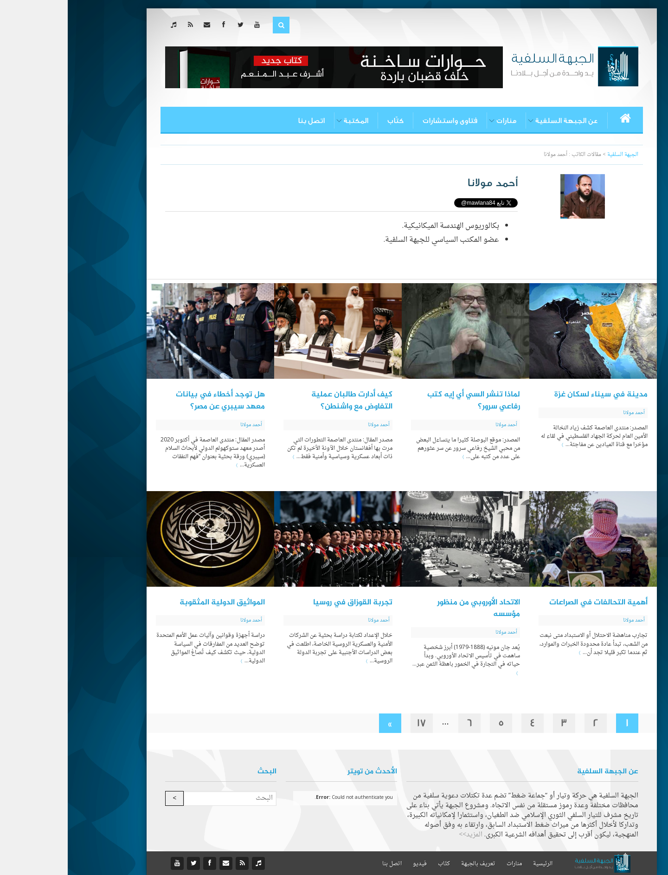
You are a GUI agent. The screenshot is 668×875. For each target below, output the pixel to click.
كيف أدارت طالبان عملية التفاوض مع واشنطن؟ (284, 400)
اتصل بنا (243, 121)
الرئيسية (475, 864)
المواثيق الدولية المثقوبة (154, 602)
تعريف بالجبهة (410, 864)
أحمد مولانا (566, 412)
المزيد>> (403, 835)
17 (354, 723)
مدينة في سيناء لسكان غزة (533, 394)
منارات (439, 121)
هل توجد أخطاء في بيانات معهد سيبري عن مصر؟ (152, 400)
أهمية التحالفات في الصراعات (531, 602)
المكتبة (288, 121)
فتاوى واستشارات (382, 121)
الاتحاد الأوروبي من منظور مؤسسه (410, 608)
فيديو (352, 864)
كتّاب (328, 121)
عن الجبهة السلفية (499, 121)
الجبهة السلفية (555, 155)
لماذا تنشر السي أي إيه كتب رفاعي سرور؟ (406, 400)
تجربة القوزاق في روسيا (285, 602)
